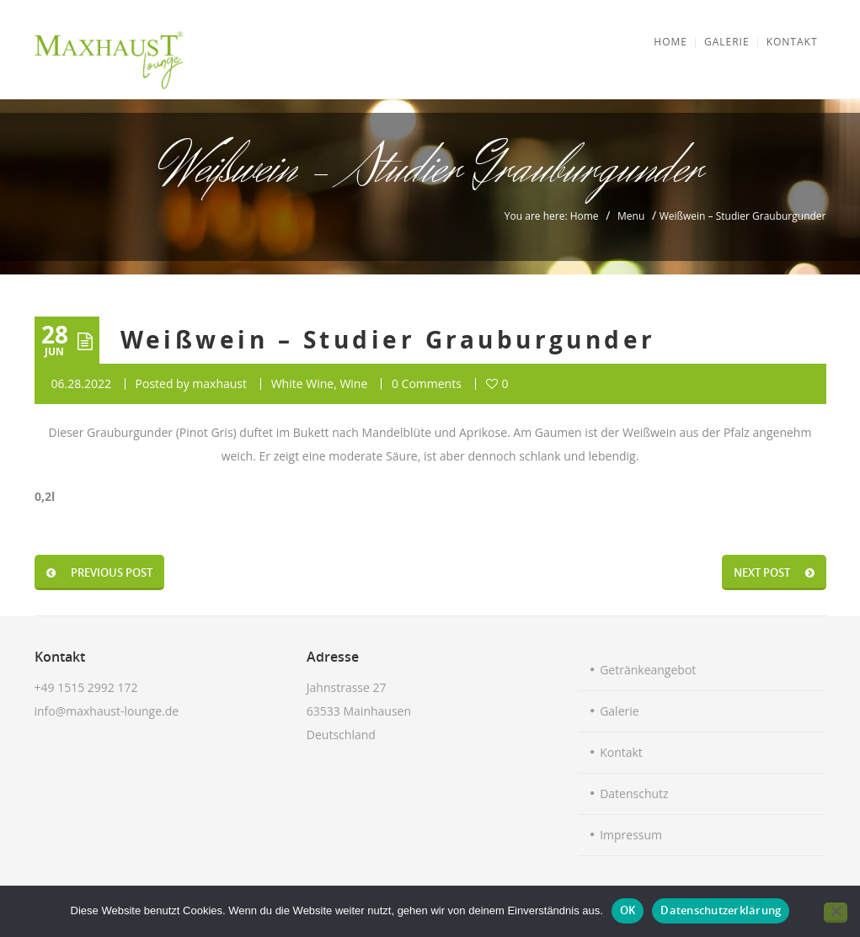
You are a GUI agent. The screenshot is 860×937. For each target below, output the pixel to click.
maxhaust (219, 383)
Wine (353, 383)
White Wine (302, 383)
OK (628, 910)
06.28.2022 (81, 383)
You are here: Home (552, 216)
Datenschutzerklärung (720, 910)
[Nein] (835, 912)
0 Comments (427, 383)
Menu (630, 216)
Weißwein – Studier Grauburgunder (388, 339)
